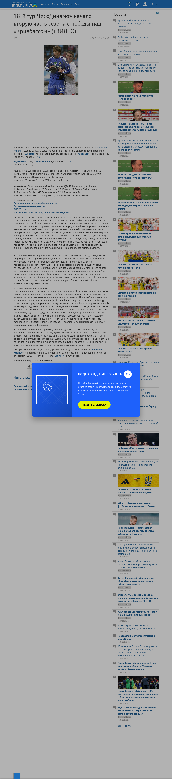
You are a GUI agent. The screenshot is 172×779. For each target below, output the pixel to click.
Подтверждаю (94, 404)
